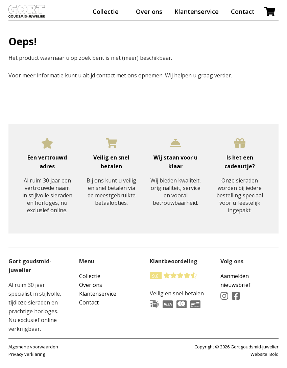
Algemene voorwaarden (33, 347)
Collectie (106, 11)
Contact (243, 11)
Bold (274, 354)
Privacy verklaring (26, 354)
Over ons (149, 11)
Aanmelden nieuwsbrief (235, 280)
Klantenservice (196, 11)
